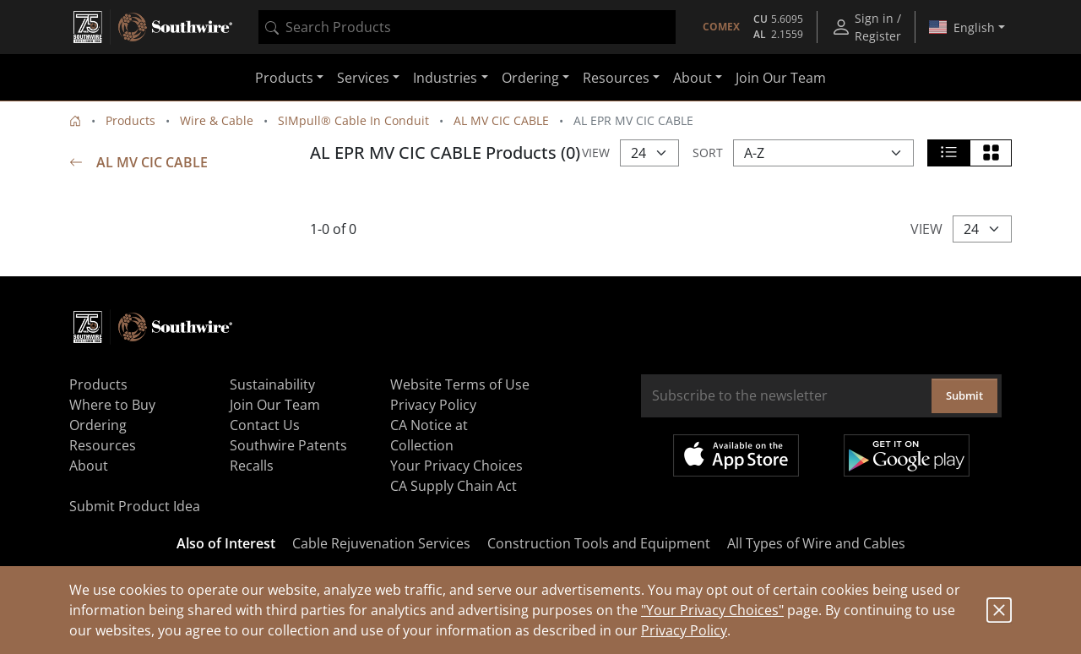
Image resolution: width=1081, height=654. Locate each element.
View (596, 152)
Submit (964, 395)
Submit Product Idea (134, 506)
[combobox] (467, 27)
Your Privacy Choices (456, 465)
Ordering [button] (530, 77)
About (88, 465)
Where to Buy (112, 404)
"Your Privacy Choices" (712, 610)
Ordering (98, 425)
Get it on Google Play (907, 455)
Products (130, 120)
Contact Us (265, 425)
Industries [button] (445, 77)
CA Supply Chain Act (453, 486)
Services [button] (363, 77)
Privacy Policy (684, 630)
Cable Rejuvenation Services (381, 543)
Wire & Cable (216, 120)
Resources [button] (616, 77)
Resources (102, 445)
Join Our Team (781, 77)
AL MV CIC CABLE (501, 120)
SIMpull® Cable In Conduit (353, 120)
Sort (708, 152)
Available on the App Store (736, 455)
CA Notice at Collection (429, 435)
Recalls (252, 465)
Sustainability (272, 384)
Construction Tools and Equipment (598, 543)
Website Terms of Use (460, 384)
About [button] (692, 77)
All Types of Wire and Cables (816, 543)
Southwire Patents (288, 445)
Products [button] (284, 77)
